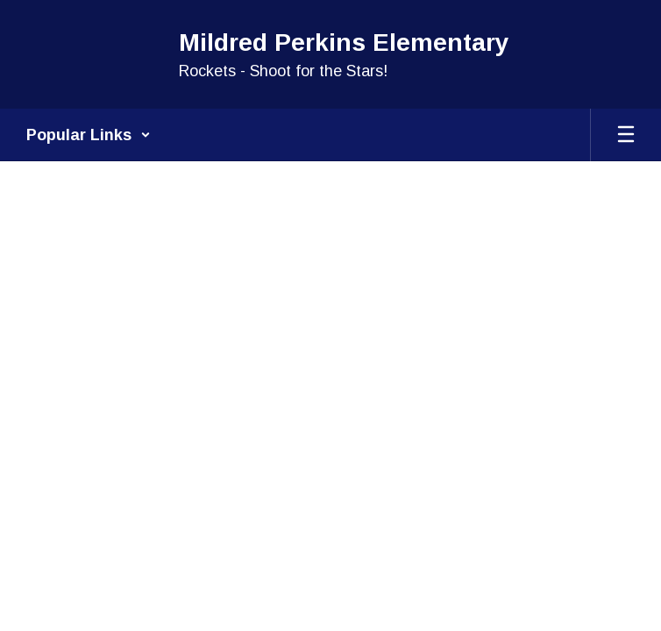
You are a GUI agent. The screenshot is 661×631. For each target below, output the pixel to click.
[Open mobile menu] (626, 135)
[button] (88, 135)
